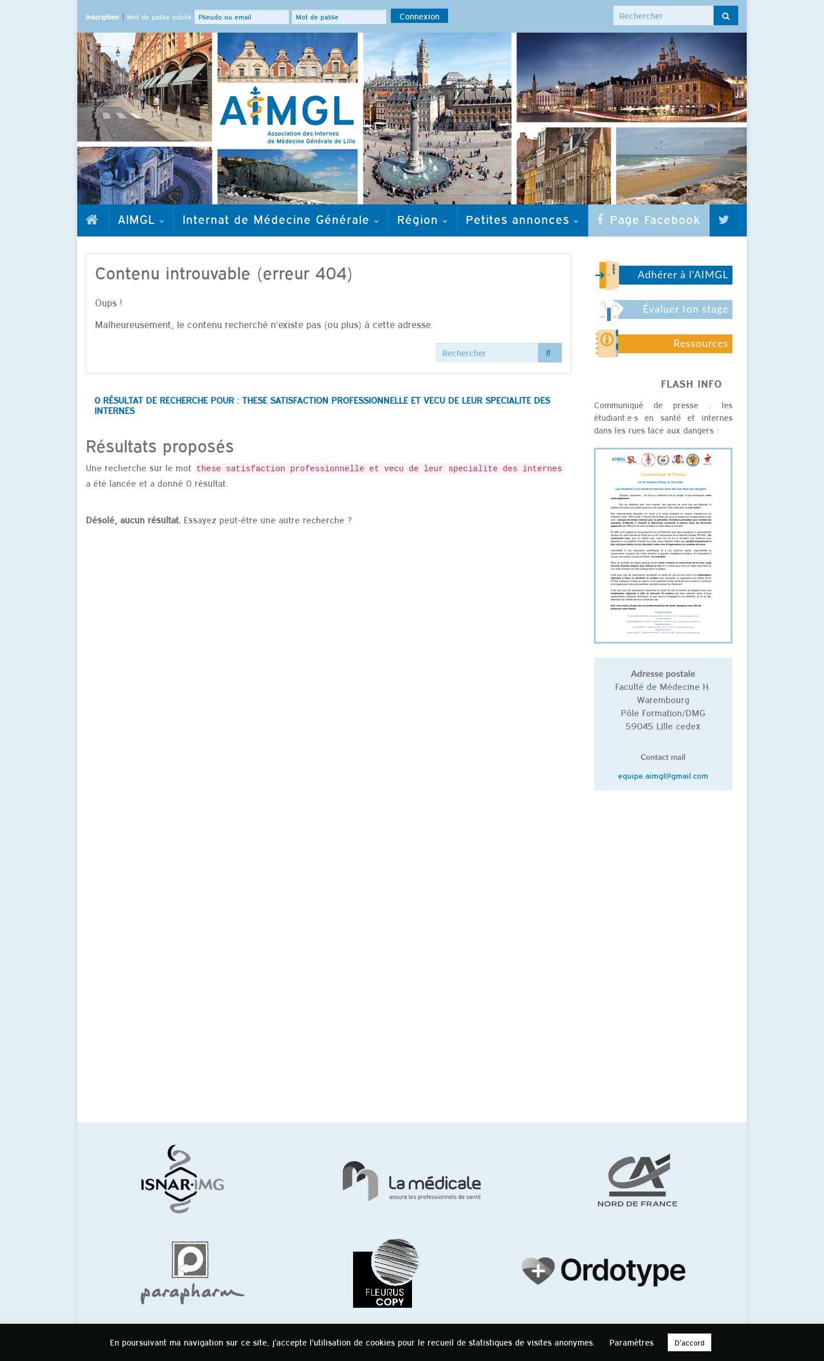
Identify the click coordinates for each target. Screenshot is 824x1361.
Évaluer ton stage (685, 309)
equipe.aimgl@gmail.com (663, 775)
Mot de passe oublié (159, 16)
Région (422, 218)
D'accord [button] (689, 1342)
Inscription (102, 16)
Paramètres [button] (631, 1341)
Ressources (701, 343)
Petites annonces (522, 218)
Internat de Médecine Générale (281, 218)
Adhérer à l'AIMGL (682, 275)
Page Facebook (648, 218)
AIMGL (141, 218)
